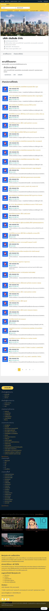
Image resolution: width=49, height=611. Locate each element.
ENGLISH (46, 1)
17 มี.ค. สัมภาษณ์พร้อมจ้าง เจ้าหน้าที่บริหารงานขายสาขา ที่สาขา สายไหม (24, 159)
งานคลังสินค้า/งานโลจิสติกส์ (11, 433)
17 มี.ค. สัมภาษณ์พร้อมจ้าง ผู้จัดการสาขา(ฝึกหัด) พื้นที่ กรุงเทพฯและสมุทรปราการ (26, 222)
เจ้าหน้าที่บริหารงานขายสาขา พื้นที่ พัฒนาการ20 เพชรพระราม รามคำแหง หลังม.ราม (26, 114)
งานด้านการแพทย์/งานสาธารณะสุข (12, 454)
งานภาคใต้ (6, 503)
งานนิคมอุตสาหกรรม (9, 474)
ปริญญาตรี (7, 460)
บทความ (6, 398)
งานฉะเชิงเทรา (7, 484)
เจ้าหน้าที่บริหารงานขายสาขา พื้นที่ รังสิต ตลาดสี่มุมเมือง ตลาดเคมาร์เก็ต (24, 233)
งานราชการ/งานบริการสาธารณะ (11, 442)
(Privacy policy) (9, 605)
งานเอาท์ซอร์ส (7, 418)
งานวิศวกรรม (7, 444)
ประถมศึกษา (7, 469)
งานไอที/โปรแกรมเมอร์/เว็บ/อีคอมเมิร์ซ (13, 447)
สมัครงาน (7, 1)
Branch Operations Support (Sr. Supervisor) (19, 262)
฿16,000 (12, 90)
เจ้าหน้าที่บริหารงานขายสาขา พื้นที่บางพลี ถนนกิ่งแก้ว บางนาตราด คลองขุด (25, 283)
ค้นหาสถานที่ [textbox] (22, 7)
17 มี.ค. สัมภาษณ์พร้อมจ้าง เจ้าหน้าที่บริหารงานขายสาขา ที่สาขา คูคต (23, 86)
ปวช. (5, 464)
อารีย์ (14, 74)
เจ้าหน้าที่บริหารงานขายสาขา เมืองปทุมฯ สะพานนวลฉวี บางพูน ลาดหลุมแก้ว (25, 168)
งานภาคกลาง (7, 496)
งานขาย (42, 11)
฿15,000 (12, 136)
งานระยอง (6, 491)
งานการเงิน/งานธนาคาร (9, 437)
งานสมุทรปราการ (8, 493)
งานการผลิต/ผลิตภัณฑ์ (9, 430)
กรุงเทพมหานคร (8, 74)
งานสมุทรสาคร (7, 494)
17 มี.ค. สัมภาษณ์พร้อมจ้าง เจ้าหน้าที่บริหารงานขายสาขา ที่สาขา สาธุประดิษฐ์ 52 (26, 96)
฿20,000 (17, 99)
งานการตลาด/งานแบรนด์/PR (11, 428)
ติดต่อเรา (6, 577)
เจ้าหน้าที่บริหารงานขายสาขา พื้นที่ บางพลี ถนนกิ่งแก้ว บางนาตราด (23, 123)
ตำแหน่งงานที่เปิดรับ (18, 54)
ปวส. (5, 462)
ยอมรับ (44, 608)
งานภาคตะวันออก (8, 499)
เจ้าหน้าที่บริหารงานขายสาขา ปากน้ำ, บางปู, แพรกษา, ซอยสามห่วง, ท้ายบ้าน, (25, 356)
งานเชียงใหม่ (7, 483)
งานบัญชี (16, 11)
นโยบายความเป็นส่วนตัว (9, 582)
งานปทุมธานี (7, 488)
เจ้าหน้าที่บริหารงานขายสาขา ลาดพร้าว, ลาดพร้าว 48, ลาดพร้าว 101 (23, 186)
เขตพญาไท (20, 74)
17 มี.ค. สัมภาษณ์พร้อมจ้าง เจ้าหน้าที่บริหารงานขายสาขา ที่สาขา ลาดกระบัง (24, 150)
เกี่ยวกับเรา (6, 575)
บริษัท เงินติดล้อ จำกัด (13, 38)
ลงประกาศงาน (13, 1)
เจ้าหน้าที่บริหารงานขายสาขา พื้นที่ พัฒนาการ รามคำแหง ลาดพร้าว (23, 338)
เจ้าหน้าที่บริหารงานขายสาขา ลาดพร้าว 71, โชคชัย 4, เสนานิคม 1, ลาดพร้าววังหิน (26, 347)
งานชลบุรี (6, 481)
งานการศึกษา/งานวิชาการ (10, 432)
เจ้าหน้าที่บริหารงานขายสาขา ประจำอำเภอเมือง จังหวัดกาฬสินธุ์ (22, 272)
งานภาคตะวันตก (8, 501)
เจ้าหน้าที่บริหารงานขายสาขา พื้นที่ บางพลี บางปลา (19, 213)
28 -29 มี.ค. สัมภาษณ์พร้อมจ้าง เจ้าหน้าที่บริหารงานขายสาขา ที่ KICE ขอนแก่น (25, 204)
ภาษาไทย (40, 1)
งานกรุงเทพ (10, 11)
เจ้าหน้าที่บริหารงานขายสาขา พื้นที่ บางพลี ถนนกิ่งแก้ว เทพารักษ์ (22, 292)
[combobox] (8, 8)
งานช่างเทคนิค (7, 445)
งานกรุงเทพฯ (7, 479)
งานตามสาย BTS (24, 11)
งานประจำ (6, 411)
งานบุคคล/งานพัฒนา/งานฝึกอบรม (12, 452)
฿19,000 (17, 136)
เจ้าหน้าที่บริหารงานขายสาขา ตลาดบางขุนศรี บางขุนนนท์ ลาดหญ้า (23, 242)
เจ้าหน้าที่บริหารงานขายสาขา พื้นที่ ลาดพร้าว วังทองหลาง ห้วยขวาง (23, 310)
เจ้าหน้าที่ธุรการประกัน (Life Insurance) (17, 319)
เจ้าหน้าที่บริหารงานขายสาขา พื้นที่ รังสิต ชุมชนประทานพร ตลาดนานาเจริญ (24, 177)
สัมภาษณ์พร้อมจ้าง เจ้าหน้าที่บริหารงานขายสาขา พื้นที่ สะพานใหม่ (22, 105)
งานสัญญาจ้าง (7, 416)
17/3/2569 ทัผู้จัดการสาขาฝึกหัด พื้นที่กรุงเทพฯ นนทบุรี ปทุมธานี (23, 132)
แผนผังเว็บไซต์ (7, 579)
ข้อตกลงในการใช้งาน (9, 580)
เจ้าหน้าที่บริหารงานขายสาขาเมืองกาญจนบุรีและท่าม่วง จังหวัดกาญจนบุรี (24, 251)
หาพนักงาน (7, 404)
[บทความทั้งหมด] (39, 514)
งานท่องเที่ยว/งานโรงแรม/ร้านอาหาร (12, 450)
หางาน (2, 1)
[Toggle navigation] (46, 4)
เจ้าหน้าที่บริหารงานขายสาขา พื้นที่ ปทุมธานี (18, 301)
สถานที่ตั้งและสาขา (7, 54)
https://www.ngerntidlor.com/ (13, 49)
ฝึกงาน (6, 420)
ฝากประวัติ (7, 388)
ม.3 (5, 467)
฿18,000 (12, 226)
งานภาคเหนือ (7, 498)
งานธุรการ (6, 438)
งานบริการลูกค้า (8, 440)
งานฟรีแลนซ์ (7, 415)
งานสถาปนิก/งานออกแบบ (10, 449)
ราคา (19, 1)
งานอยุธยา (6, 489)
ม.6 (5, 466)
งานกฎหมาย (7, 425)
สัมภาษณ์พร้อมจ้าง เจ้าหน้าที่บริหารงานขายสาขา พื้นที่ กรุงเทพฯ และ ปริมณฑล (25, 195)
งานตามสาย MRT (34, 11)
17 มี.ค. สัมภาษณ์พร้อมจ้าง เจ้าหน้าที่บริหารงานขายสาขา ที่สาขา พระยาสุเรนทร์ (25, 141)
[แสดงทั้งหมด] (5, 456)
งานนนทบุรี (6, 486)
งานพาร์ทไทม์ (7, 413)
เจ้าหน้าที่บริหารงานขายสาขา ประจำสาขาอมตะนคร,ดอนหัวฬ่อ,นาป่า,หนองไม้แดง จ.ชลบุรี (25, 328)
